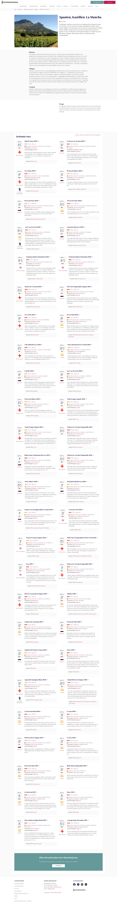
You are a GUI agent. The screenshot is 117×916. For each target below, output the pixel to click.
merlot (73, 703)
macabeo (77, 189)
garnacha (78, 163)
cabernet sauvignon (91, 701)
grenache (77, 335)
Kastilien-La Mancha (37, 146)
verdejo (79, 363)
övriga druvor (39, 278)
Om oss (59, 6)
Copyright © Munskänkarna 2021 (52, 892)
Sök (96, 6)
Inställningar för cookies (22, 901)
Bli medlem (17, 891)
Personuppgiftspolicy (21, 893)
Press (16, 896)
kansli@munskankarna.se (54, 887)
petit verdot (88, 556)
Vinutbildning (33, 6)
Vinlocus (90, 6)
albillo (35, 501)
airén (85, 189)
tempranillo (42, 219)
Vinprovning (23, 6)
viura (77, 419)
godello (35, 391)
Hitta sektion (74, 6)
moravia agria (92, 614)
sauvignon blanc (37, 528)
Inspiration (43, 6)
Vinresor (52, 6)
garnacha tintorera (81, 245)
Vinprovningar (19, 883)
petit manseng (80, 501)
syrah (35, 161)
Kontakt (83, 6)
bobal (34, 219)
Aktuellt (65, 6)
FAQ (15, 898)
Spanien (65, 17)
